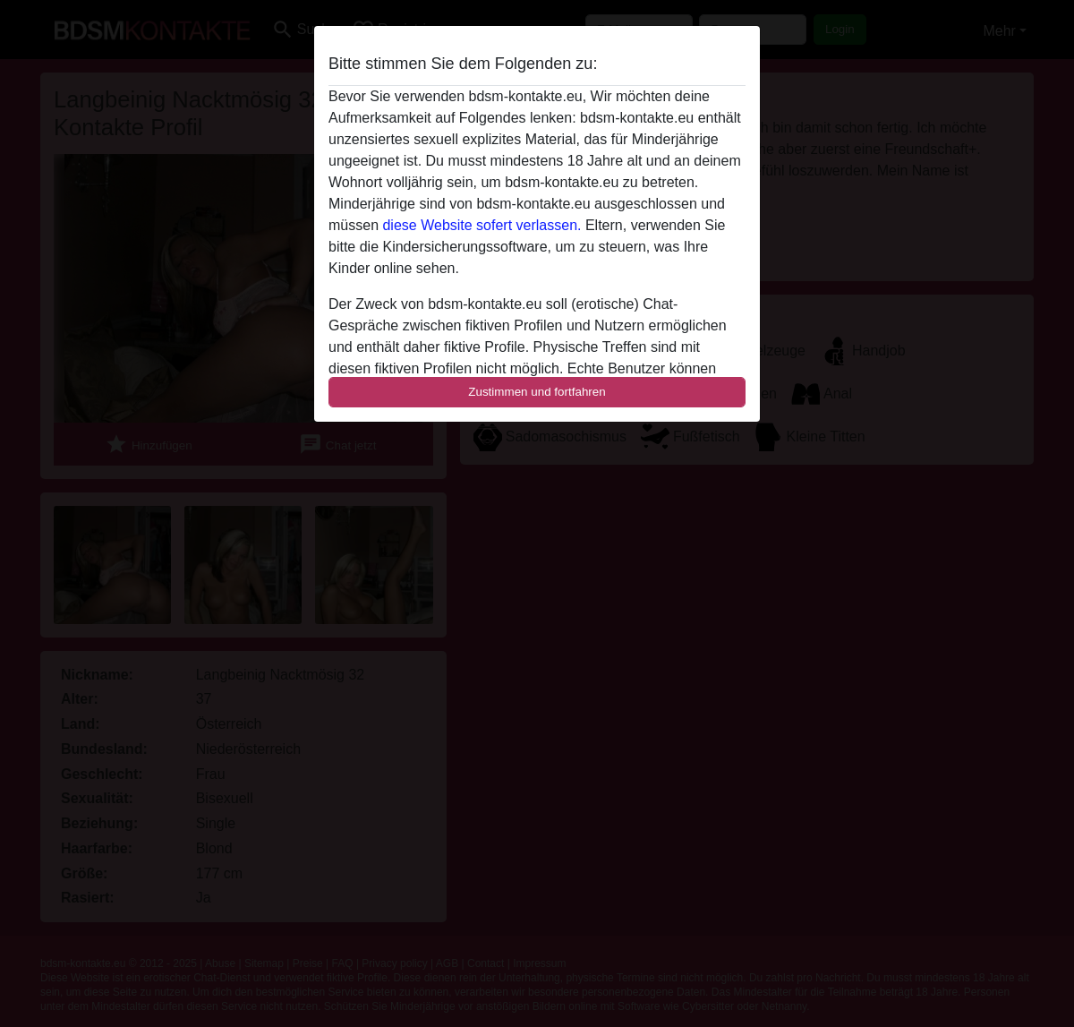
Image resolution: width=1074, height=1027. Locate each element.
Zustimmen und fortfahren (537, 391)
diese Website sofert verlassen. (481, 225)
